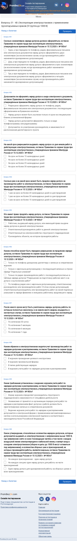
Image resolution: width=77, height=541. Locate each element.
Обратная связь (45, 536)
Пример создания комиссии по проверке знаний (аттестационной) (49, 525)
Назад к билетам (8, 31)
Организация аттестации (48, 511)
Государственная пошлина (49, 514)
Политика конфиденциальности (14, 507)
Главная (41, 507)
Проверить (67, 31)
